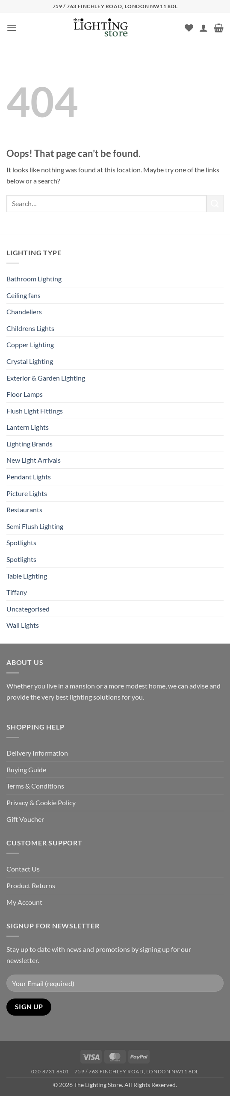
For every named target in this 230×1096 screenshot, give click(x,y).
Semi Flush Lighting (34, 526)
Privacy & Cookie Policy (41, 802)
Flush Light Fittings (34, 411)
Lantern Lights (27, 427)
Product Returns (30, 885)
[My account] (203, 27)
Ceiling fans (23, 295)
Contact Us (23, 869)
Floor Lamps (24, 394)
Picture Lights (26, 493)
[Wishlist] (189, 27)
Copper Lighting (30, 344)
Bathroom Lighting (34, 279)
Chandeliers (24, 311)
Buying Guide (26, 769)
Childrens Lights (30, 328)
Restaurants (24, 509)
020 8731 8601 (50, 1071)
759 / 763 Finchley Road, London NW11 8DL (136, 1071)
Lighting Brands (29, 444)
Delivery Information (37, 753)
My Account (24, 902)
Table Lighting (26, 576)
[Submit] (215, 203)
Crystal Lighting (29, 361)
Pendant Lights (28, 477)
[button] (11, 27)
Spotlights (21, 542)
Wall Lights (22, 625)
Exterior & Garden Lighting (45, 378)
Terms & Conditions (35, 786)
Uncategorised (28, 609)
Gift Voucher (25, 819)
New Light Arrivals (33, 460)
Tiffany (16, 592)
